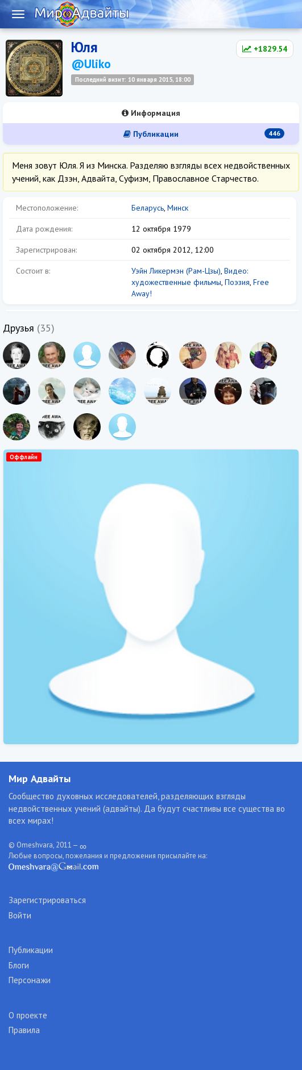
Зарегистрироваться (47, 900)
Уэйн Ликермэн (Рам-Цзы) (176, 271)
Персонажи (30, 980)
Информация (151, 113)
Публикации (203, 133)
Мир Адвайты (40, 778)
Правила (24, 1030)
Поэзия (237, 282)
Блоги (19, 965)
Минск (177, 208)
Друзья (18, 327)
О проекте (28, 1015)
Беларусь (147, 208)
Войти (20, 915)
